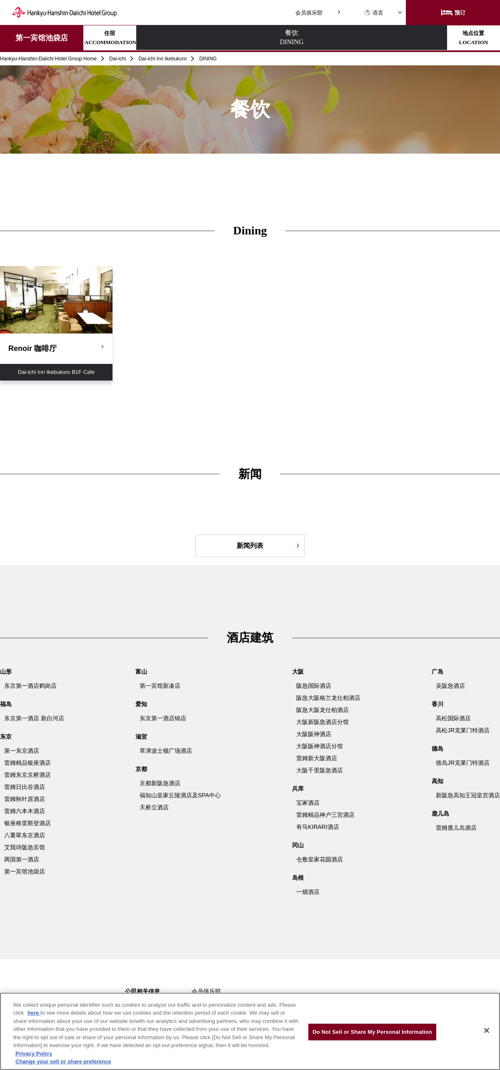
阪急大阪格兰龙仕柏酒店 (328, 697)
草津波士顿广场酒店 (166, 750)
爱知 (141, 704)
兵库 (298, 788)
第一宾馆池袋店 (41, 38)
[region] (250, 1031)
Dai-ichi (117, 58)
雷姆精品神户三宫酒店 (325, 814)
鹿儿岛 (440, 813)
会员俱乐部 (308, 13)
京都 (141, 769)
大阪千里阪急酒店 (319, 770)
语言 (373, 13)
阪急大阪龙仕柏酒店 (322, 710)
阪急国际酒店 (313, 685)
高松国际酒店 (453, 718)
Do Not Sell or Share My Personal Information (372, 1032)
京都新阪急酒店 (160, 783)
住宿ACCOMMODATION (120, 38)
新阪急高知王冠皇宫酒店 (468, 795)
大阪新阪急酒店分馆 (322, 722)
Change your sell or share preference (63, 1061)
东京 (6, 736)
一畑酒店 (308, 891)
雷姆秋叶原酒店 (24, 799)
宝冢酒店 (308, 802)
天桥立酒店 (154, 807)
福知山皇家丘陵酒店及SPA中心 (180, 795)
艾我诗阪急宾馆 (24, 847)
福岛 (6, 704)
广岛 (437, 671)
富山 (141, 671)
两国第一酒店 (21, 859)
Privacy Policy (33, 1053)
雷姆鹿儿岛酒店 (456, 827)
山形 (6, 671)
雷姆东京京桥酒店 (27, 774)
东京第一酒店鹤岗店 (30, 685)
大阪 (298, 671)
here (34, 1013)
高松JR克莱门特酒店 (463, 730)
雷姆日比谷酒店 (24, 787)
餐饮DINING (192, 38)
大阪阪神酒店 (313, 734)
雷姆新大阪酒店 (316, 758)
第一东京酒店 (21, 750)
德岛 (437, 748)
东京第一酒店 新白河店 (34, 718)
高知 (437, 781)
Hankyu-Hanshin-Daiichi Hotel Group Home (48, 58)
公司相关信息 (142, 991)
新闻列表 (250, 545)
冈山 (298, 845)
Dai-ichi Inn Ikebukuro (162, 58)
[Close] (487, 1030)
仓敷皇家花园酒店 (319, 859)
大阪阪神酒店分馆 (319, 746)
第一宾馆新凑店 (160, 685)
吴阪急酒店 (450, 685)
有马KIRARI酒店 (317, 827)
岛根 (298, 877)
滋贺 (141, 736)
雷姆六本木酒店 (24, 811)
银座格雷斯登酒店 (27, 823)
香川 (437, 704)
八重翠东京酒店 (24, 835)
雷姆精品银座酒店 (27, 762)
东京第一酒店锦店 (163, 718)
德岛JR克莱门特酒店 (463, 762)
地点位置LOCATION (266, 38)
